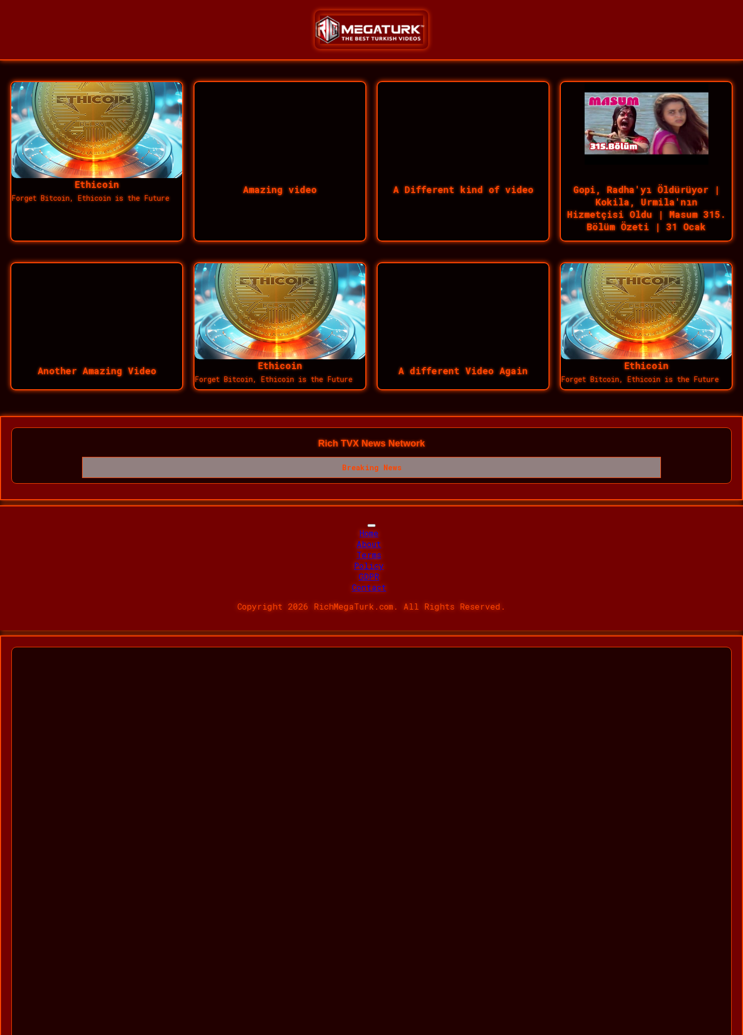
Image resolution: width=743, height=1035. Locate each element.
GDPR (369, 576)
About (369, 543)
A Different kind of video (463, 189)
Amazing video (280, 189)
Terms (369, 554)
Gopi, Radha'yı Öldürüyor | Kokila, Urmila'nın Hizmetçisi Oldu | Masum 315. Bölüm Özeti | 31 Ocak (646, 208)
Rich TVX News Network (371, 443)
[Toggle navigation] (371, 525)
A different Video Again (463, 370)
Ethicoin (97, 184)
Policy (369, 565)
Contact (369, 587)
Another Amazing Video (97, 370)
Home (369, 533)
